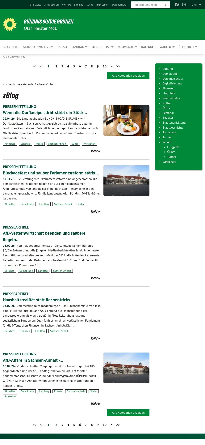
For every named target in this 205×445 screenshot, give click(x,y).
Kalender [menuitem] (148, 47)
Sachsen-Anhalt (57, 143)
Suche (89, 4)
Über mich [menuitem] (186, 47)
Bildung (168, 69)
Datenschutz (119, 4)
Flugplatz (169, 93)
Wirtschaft (89, 143)
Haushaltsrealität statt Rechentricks (37, 306)
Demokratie (27, 210)
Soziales (168, 117)
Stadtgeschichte (173, 127)
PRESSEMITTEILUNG (19, 106)
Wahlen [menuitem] (165, 47)
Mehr (94, 151)
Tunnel (167, 137)
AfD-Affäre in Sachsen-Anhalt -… (34, 366)
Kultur (167, 103)
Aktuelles (10, 143)
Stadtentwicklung (174, 122)
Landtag (25, 143)
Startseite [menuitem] (11, 47)
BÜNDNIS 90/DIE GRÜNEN (50, 21)
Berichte (9, 276)
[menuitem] (35, 4)
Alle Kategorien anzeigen (128, 75)
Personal (168, 113)
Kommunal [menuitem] (126, 47)
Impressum (102, 4)
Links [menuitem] (194, 4)
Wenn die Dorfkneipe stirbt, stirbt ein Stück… (46, 112)
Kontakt (66, 4)
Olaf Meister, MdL (14, 57)
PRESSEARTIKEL (16, 233)
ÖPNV (166, 108)
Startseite (35, 4)
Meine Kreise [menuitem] (100, 47)
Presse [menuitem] (63, 47)
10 (105, 66)
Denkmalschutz (173, 78)
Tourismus (169, 132)
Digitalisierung (172, 83)
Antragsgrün (51, 4)
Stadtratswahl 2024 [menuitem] (38, 47)
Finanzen (24, 337)
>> (118, 66)
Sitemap (78, 4)
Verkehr (167, 142)
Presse (39, 143)
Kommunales (171, 98)
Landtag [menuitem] (78, 47)
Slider (75, 143)
